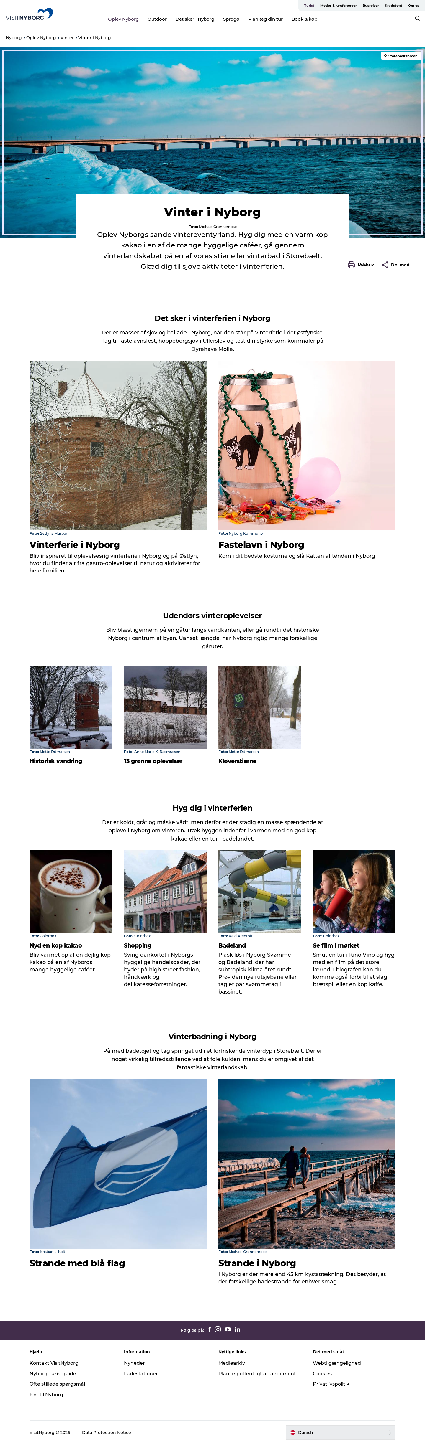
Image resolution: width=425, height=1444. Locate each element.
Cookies (322, 1374)
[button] (362, 264)
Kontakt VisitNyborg (54, 1363)
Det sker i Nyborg (195, 19)
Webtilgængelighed (337, 1363)
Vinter (67, 37)
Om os (413, 6)
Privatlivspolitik (331, 1384)
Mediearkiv (231, 1363)
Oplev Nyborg (123, 19)
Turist (309, 6)
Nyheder (134, 1363)
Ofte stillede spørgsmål (57, 1384)
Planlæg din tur (265, 19)
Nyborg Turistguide (53, 1374)
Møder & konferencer (338, 6)
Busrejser (371, 6)
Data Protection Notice (106, 1432)
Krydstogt (393, 6)
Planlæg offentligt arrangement (257, 1374)
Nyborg (14, 37)
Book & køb (304, 19)
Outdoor (157, 19)
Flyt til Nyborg (46, 1394)
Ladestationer (141, 1374)
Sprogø (231, 19)
